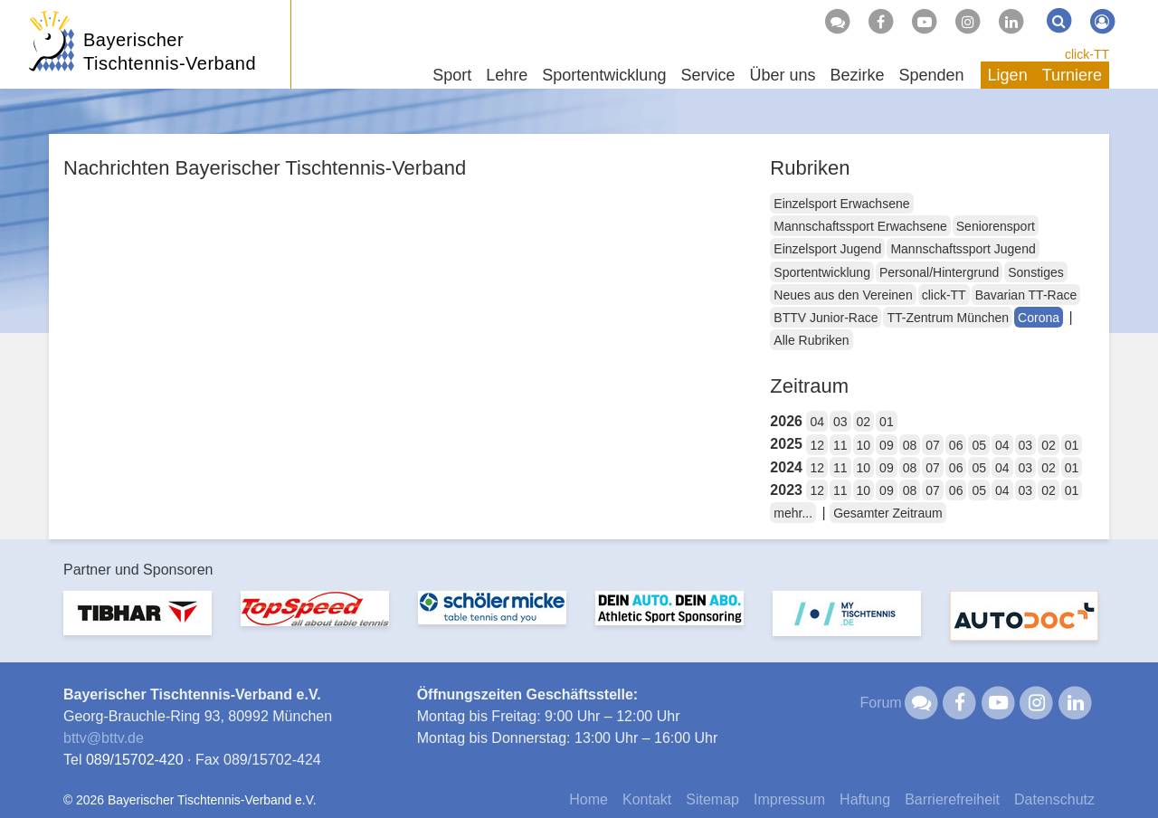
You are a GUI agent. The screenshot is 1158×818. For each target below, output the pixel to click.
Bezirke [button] (857, 75)
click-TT (1087, 54)
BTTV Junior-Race (826, 317)
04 (817, 421)
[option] (137, 624)
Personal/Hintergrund (939, 272)
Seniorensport (995, 226)
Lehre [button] (506, 75)
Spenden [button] (931, 75)
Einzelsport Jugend (827, 249)
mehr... (793, 513)
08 (910, 445)
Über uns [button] (782, 75)
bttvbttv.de (103, 738)
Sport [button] (451, 75)
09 (886, 445)
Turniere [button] (1072, 75)
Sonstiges (1035, 272)
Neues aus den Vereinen (843, 295)
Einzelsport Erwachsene (841, 203)
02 (864, 421)
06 (956, 445)
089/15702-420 (135, 759)
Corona (1038, 317)
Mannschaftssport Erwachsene (860, 226)
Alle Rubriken (811, 340)
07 (932, 445)
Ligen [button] (1008, 75)
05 (979, 445)
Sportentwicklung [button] (604, 75)
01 (886, 421)
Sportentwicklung (822, 272)
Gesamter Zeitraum (888, 513)
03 (840, 421)
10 (864, 445)
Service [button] (707, 75)
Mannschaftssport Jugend (962, 249)
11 (840, 445)
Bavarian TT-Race (1026, 295)
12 (817, 445)
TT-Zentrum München (948, 317)
